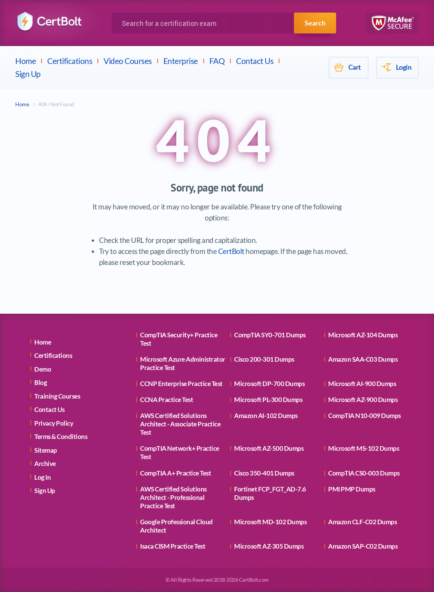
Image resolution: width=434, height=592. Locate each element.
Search (315, 23)
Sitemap (45, 450)
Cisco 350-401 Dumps (264, 473)
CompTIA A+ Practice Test (175, 473)
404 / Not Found (56, 104)
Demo (42, 369)
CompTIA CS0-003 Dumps (364, 473)
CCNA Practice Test (166, 400)
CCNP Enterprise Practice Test (181, 384)
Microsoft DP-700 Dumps (269, 384)
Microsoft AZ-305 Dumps (268, 546)
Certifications (69, 60)
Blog (40, 382)
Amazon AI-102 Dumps (266, 416)
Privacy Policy (53, 423)
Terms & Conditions (60, 436)
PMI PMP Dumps (351, 489)
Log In (42, 477)
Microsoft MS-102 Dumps (363, 448)
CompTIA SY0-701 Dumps (270, 335)
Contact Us (254, 60)
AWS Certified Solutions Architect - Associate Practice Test (180, 424)
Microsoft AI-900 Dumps (362, 384)
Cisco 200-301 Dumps (264, 359)
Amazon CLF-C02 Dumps (362, 522)
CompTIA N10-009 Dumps (364, 416)
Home (25, 60)
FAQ (217, 60)
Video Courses (128, 60)
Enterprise (180, 60)
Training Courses (57, 396)
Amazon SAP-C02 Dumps (362, 546)
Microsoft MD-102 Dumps (270, 522)
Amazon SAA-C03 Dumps (362, 359)
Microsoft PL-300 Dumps (268, 400)
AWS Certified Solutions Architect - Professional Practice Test (173, 497)
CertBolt (231, 251)
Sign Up (28, 73)
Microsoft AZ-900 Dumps (362, 400)
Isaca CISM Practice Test (172, 546)
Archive (45, 464)
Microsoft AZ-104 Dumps (362, 335)
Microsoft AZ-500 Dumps (268, 448)
